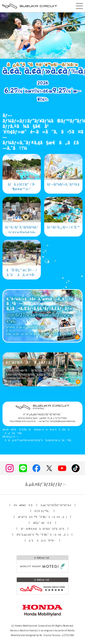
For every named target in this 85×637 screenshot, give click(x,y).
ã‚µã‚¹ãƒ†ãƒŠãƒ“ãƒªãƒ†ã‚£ (56, 505)
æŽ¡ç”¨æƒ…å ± (42, 522)
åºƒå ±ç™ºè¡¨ (42, 511)
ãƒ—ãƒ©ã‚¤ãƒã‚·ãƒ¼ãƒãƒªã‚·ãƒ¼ (42, 528)
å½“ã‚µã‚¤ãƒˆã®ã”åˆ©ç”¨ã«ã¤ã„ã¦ (42, 534)
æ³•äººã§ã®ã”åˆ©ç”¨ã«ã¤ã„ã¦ (42, 517)
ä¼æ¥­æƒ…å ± (23, 505)
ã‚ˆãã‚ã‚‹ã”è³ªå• (42, 540)
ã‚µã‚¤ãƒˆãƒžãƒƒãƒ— (43, 484)
